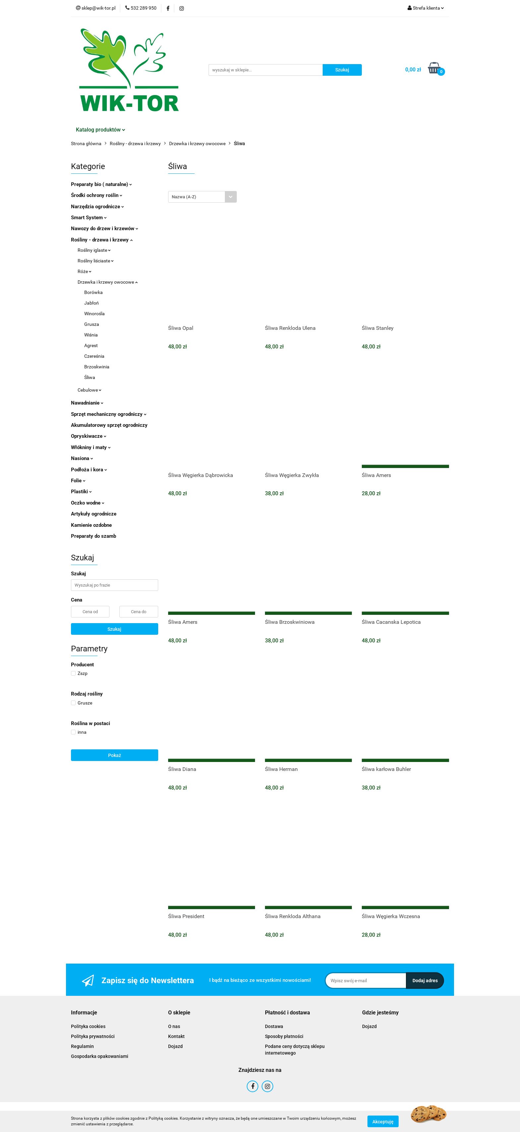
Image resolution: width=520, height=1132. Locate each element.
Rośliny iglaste (94, 250)
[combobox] (202, 197)
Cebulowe (89, 390)
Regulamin (82, 1046)
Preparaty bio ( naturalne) (101, 184)
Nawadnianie (87, 403)
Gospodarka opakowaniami (99, 1056)
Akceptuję (383, 1121)
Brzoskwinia (96, 366)
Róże (85, 271)
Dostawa (274, 1026)
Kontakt (176, 1036)
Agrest (91, 345)
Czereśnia (94, 356)
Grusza (91, 324)
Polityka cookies (88, 1026)
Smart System (89, 218)
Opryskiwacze (88, 436)
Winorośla (94, 313)
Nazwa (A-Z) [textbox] (184, 196)
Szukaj (114, 629)
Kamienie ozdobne (91, 525)
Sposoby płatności (284, 1036)
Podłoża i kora (89, 470)
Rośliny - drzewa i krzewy (102, 240)
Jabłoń (91, 303)
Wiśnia (91, 334)
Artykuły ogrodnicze (93, 514)
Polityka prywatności (93, 1036)
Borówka (93, 292)
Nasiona (82, 458)
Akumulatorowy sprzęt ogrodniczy (109, 425)
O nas (174, 1026)
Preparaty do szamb (93, 536)
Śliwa (89, 377)
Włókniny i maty (91, 447)
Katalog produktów (100, 130)
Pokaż (114, 755)
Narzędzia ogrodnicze (97, 207)
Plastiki (81, 492)
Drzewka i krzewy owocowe (108, 282)
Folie (78, 481)
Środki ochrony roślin (96, 195)
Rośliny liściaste (96, 260)
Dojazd (175, 1046)
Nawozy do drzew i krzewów (104, 229)
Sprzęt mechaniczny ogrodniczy (109, 414)
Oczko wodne (87, 503)
